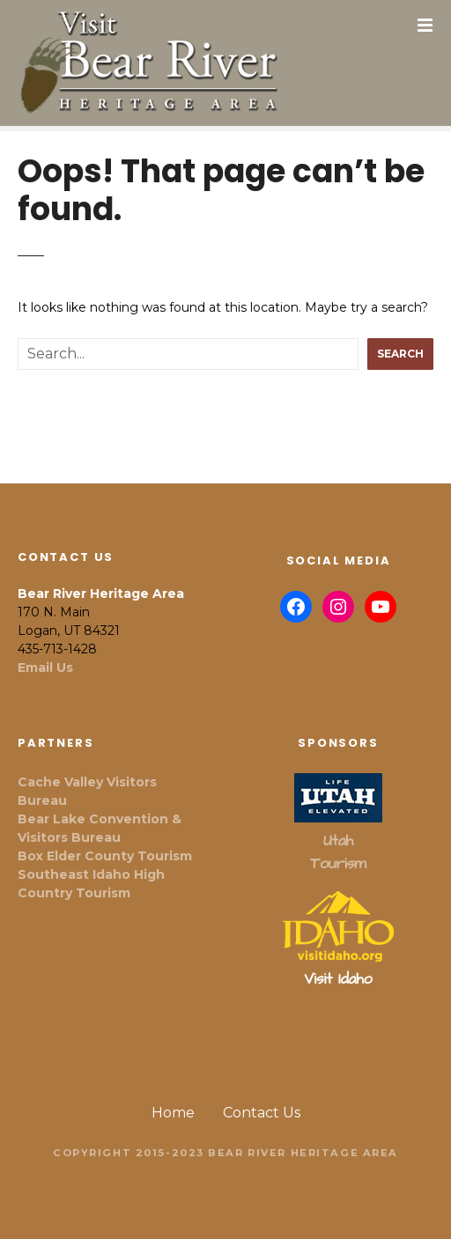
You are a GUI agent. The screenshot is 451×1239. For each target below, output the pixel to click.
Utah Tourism (338, 852)
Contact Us (261, 1112)
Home (173, 1112)
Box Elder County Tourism (105, 856)
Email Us (45, 667)
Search (400, 353)
